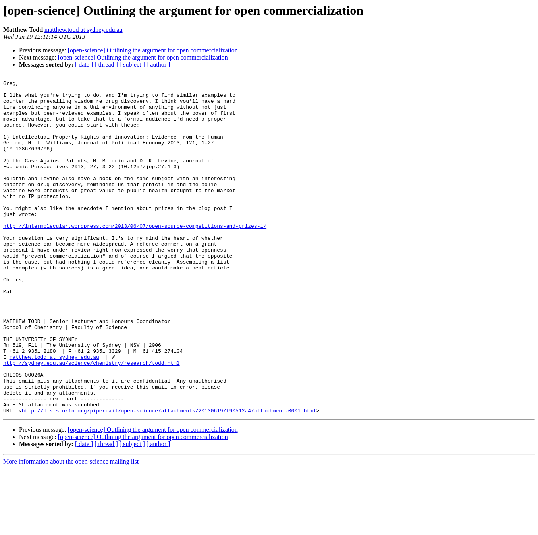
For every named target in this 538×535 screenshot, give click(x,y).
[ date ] (84, 64)
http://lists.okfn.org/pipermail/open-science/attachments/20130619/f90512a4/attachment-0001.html (169, 477)
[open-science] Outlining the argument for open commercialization (153, 50)
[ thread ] (106, 64)
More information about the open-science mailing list (71, 528)
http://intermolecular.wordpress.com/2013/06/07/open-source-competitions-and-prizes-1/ (134, 255)
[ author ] (158, 64)
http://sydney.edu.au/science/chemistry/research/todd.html (91, 419)
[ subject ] (132, 64)
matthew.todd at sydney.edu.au (83, 29)
